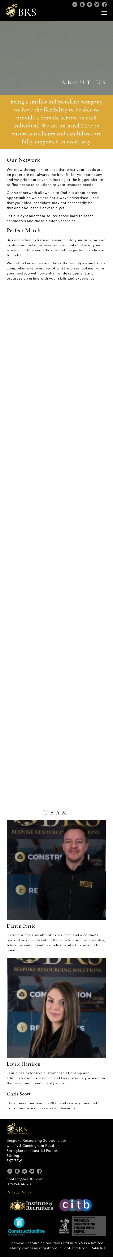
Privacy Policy (19, 1192)
